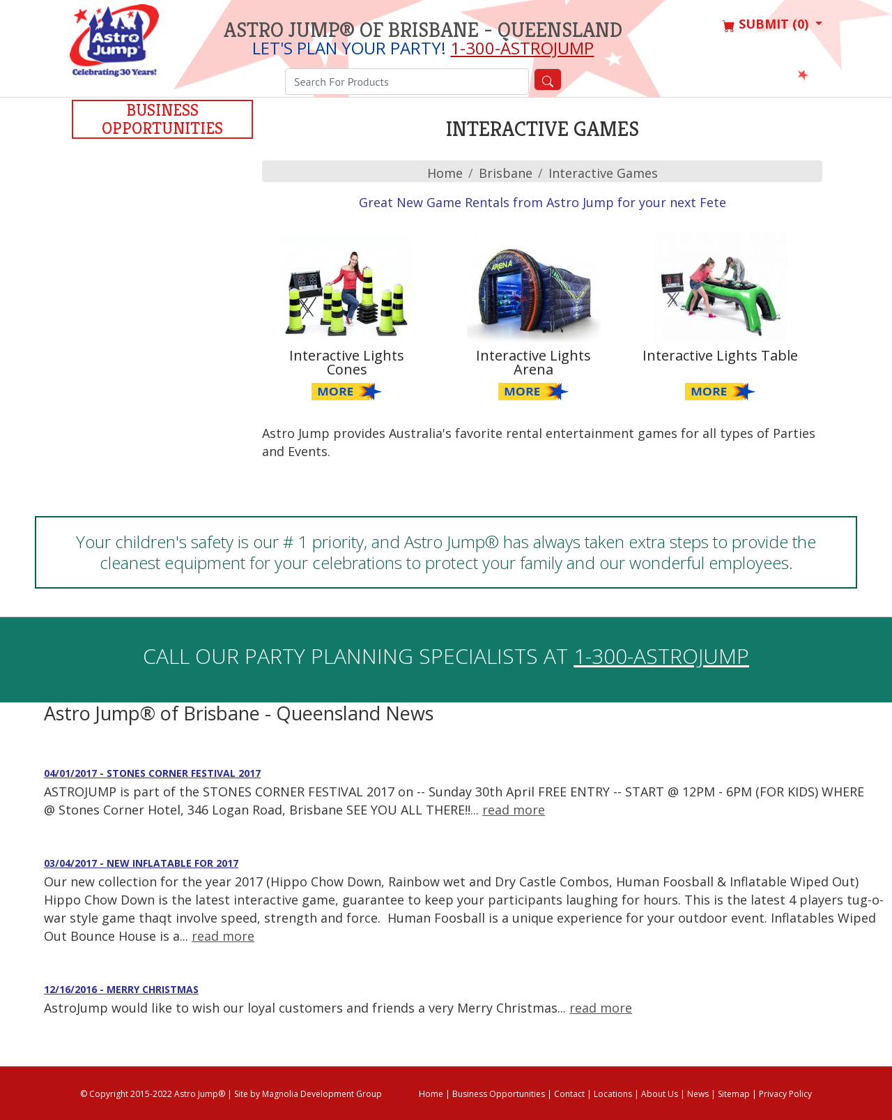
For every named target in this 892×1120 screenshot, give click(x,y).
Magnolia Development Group (322, 1094)
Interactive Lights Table (720, 355)
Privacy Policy (785, 1094)
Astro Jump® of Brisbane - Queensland (423, 30)
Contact (569, 1094)
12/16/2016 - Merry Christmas (121, 989)
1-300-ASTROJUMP (522, 47)
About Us (659, 1094)
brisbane (505, 173)
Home (445, 173)
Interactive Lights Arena (533, 362)
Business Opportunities (162, 119)
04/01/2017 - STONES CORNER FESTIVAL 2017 (152, 773)
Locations (613, 1094)
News (698, 1094)
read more (513, 809)
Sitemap (734, 1094)
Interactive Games (603, 173)
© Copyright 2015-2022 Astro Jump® (152, 1094)
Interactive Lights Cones (346, 362)
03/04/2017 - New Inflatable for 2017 (141, 863)
